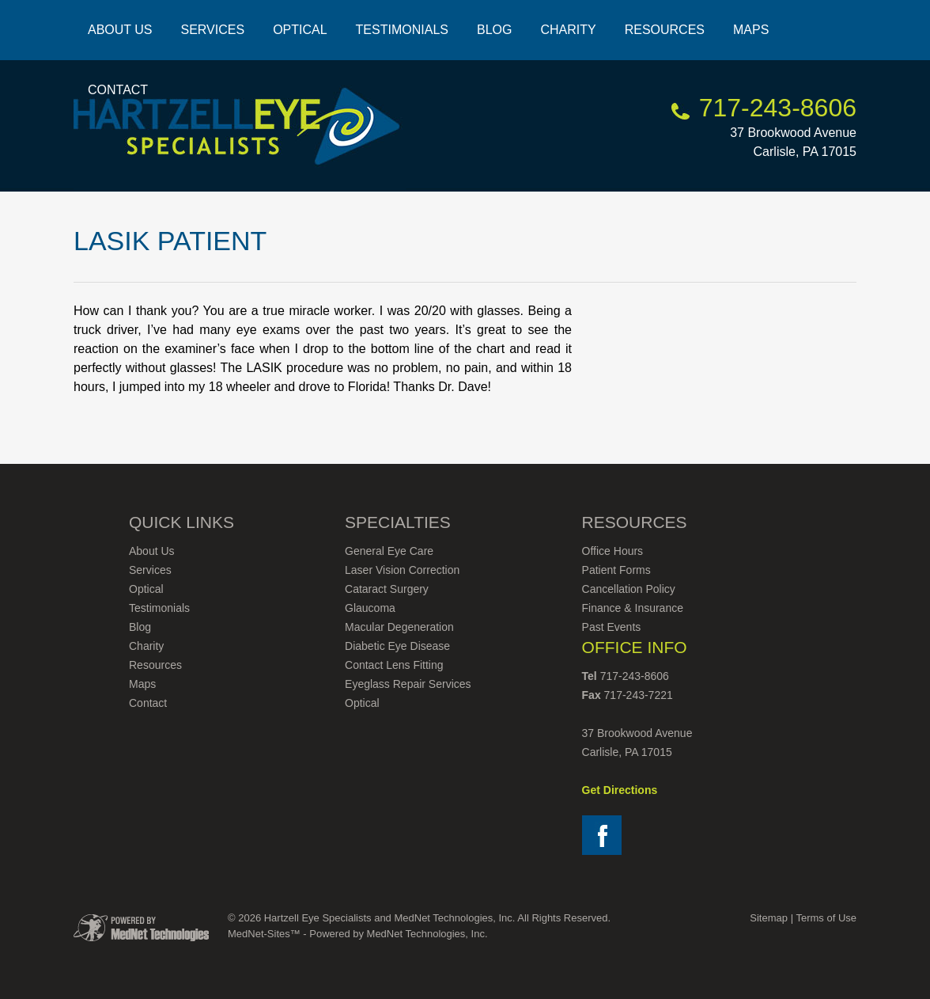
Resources (665, 29)
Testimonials (402, 29)
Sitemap (769, 918)
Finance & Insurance (632, 608)
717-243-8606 (777, 107)
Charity (567, 29)
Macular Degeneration (399, 627)
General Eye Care (389, 551)
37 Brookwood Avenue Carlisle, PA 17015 (793, 131)
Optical (300, 29)
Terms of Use (826, 918)
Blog (494, 29)
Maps (751, 29)
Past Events (611, 627)
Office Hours (613, 551)
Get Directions (620, 790)
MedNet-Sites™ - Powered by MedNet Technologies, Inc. (358, 934)
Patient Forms (616, 570)
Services (213, 29)
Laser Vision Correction (402, 570)
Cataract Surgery (387, 589)
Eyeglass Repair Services (408, 684)
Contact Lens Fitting (394, 665)
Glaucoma (370, 608)
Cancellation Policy (628, 589)
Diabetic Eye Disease (397, 646)
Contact (118, 90)
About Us (120, 29)
